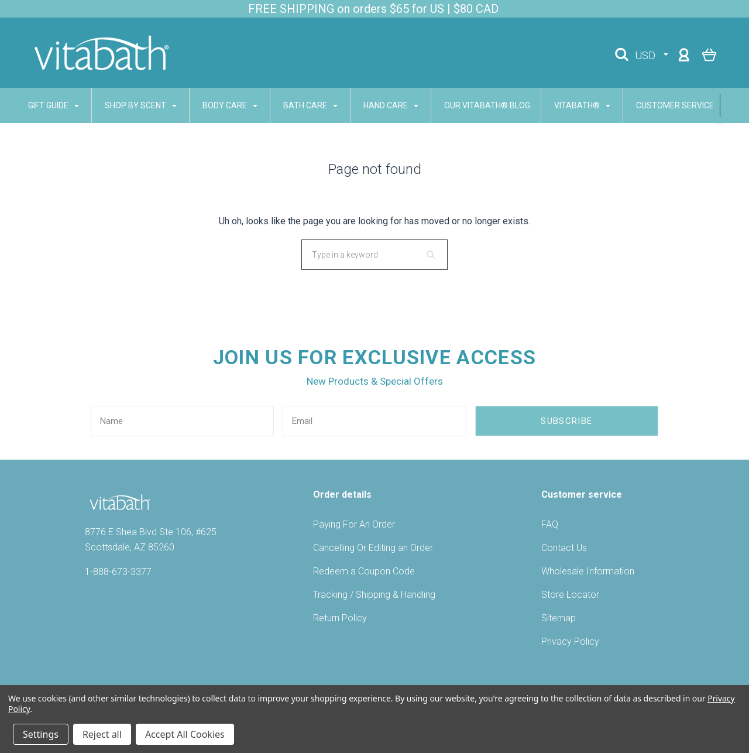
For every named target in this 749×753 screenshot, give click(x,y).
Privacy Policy (570, 641)
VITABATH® (569, 105)
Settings (41, 734)
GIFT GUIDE (40, 105)
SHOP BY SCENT (127, 105)
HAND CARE (377, 105)
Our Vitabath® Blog (474, 105)
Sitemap (558, 618)
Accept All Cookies (185, 734)
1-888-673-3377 (118, 571)
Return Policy (340, 618)
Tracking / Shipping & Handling (374, 594)
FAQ (549, 524)
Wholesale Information (587, 571)
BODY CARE (216, 105)
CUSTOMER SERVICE (667, 105)
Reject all (102, 734)
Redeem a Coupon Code (364, 571)
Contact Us (564, 547)
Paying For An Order (354, 524)
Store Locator (570, 594)
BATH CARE (297, 105)
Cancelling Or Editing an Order (373, 547)
